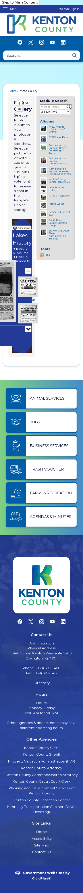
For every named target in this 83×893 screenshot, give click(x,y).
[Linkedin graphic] (63, 42)
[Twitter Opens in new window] (26, 104)
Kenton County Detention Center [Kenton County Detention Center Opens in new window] (41, 800)
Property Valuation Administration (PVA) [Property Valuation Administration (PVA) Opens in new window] (41, 761)
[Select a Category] (55, 112)
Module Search (54, 101)
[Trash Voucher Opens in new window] (41, 469)
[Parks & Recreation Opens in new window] (41, 493)
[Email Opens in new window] (19, 109)
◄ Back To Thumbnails (21, 259)
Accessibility (42, 839)
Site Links (41, 823)
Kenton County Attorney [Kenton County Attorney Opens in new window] (41, 768)
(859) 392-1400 (47, 668)
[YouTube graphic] (52, 42)
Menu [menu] (14, 9)
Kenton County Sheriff (41, 754)
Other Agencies (41, 739)
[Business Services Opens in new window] (41, 445)
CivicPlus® (41, 878)
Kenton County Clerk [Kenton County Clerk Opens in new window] (41, 748)
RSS (47, 254)
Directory (41, 683)
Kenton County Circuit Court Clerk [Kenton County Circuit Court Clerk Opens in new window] (41, 781)
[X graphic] (30, 42)
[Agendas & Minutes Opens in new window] (41, 516)
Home (12, 91)
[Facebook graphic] (19, 42)
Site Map (41, 845)
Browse (28, 300)
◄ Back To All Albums (20, 251)
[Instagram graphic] (41, 42)
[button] (74, 55)
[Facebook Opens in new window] (19, 104)
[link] (69, 9)
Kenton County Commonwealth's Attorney (42, 775)
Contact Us (41, 852)
